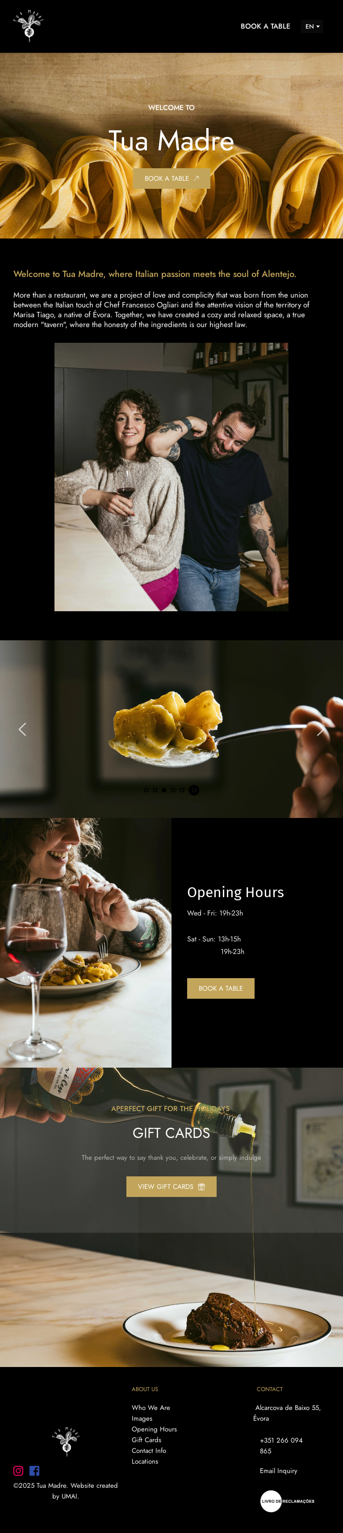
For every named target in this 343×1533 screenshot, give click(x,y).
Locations (146, 1461)
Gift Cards (147, 1440)
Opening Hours (154, 1429)
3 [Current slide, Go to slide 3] (164, 790)
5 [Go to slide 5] (182, 790)
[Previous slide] (22, 729)
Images (142, 1418)
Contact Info (149, 1451)
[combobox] (312, 26)
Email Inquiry (278, 1471)
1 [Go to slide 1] (146, 790)
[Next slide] (320, 729)
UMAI (69, 1496)
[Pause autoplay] (193, 790)
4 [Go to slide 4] (173, 790)
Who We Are (151, 1408)
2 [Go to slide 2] (155, 790)
